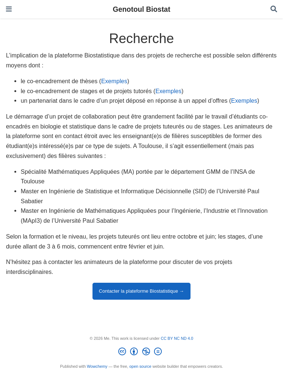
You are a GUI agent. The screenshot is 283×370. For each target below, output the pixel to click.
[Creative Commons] (141, 352)
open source (140, 366)
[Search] (273, 9)
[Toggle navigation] (9, 9)
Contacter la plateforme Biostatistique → (141, 291)
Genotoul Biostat (141, 9)
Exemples (114, 81)
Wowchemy (97, 366)
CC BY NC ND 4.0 (177, 338)
